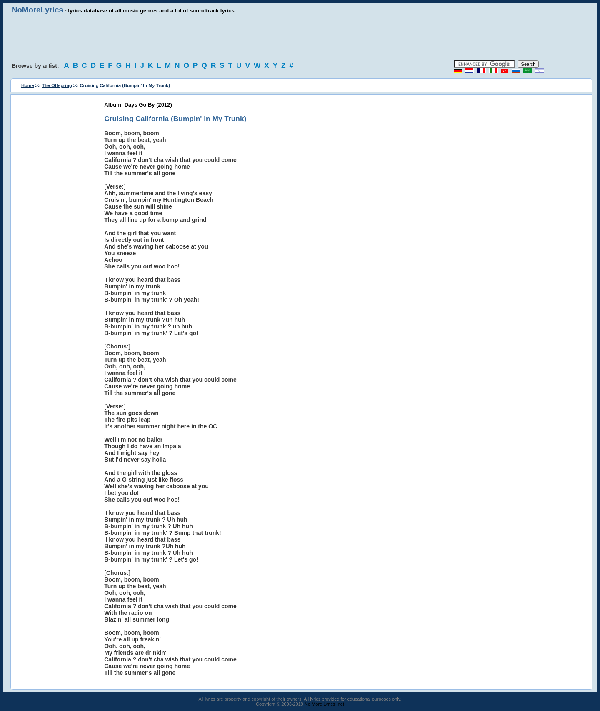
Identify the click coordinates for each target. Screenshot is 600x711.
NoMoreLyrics (37, 9)
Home (27, 85)
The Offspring (57, 85)
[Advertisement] (300, 37)
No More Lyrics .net (324, 703)
